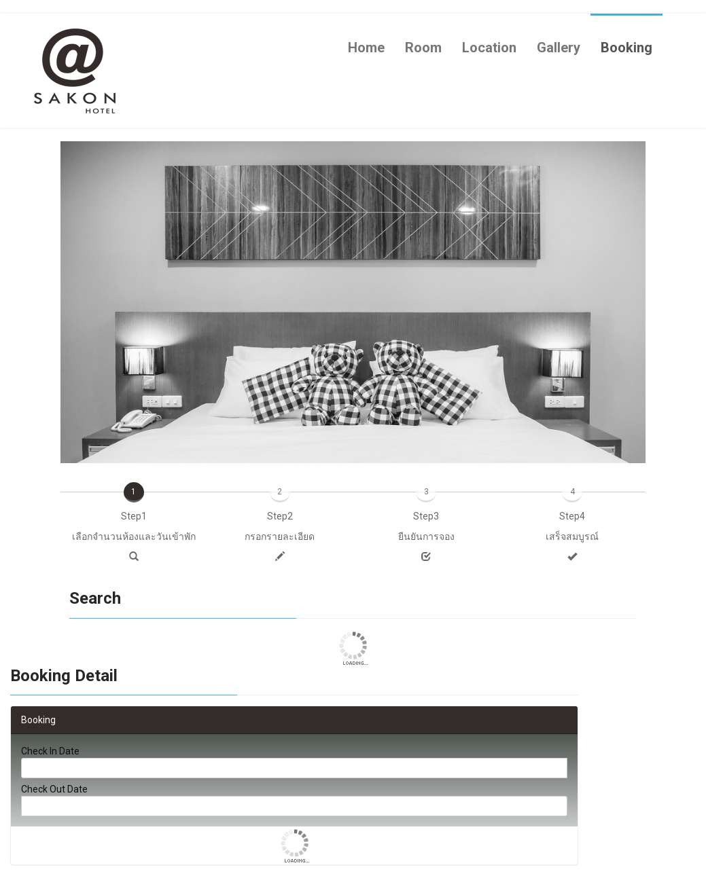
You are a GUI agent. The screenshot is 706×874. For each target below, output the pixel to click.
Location (489, 47)
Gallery (558, 47)
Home (366, 47)
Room (423, 47)
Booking (626, 47)
